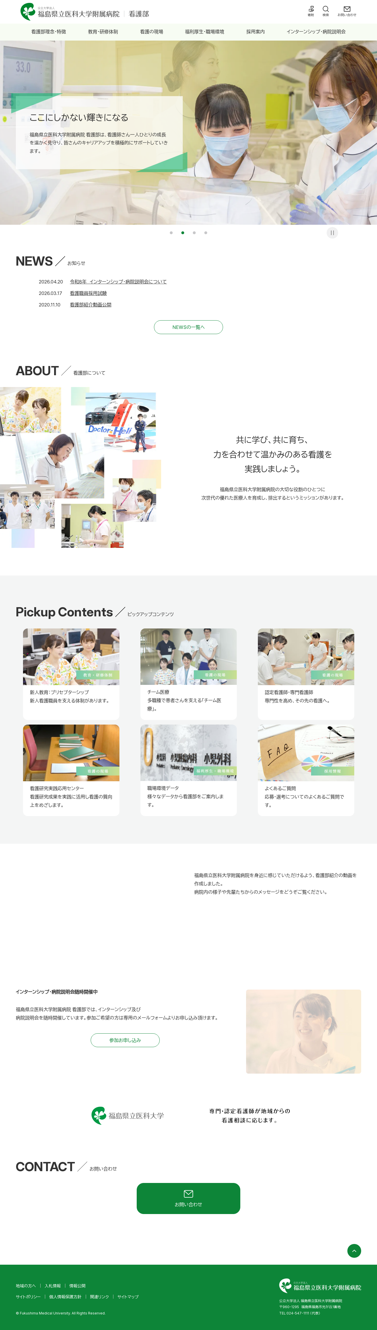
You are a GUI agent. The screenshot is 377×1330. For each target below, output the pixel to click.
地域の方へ (26, 1285)
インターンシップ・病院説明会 (316, 32)
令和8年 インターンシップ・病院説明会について (118, 282)
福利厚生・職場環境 (204, 32)
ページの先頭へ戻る (354, 1251)
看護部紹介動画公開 (90, 305)
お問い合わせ (347, 15)
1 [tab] (171, 233)
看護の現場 (151, 32)
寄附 (311, 15)
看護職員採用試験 (88, 293)
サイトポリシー (28, 1296)
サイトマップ (128, 1296)
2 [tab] (182, 233)
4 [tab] (206, 233)
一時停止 (332, 233)
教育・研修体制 (103, 32)
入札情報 (53, 1285)
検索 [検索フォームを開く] (326, 15)
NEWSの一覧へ (188, 327)
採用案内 (255, 32)
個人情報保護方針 (65, 1296)
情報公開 (77, 1285)
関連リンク (99, 1296)
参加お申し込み (125, 1040)
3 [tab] (194, 233)
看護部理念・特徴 (48, 32)
